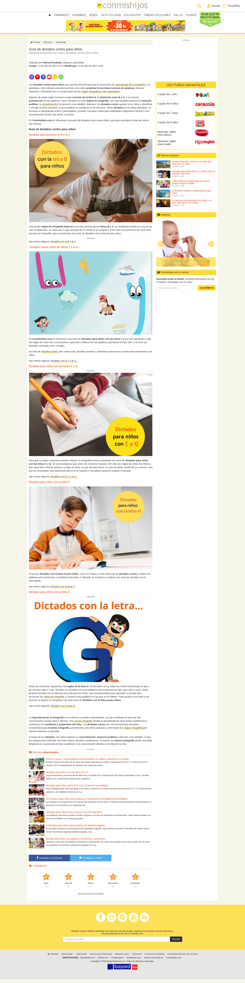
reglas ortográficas (134, 731)
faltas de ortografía (54, 700)
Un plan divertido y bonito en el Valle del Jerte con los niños (191, 166)
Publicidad (81, 958)
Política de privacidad (101, 958)
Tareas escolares (157, 15)
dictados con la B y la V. (63, 245)
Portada (35, 46)
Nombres (79, 15)
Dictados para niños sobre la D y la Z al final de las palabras (77, 789)
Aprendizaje (61, 46)
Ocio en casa (111, 15)
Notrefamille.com (87, 961)
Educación (132, 15)
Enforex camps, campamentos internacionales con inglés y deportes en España (87, 762)
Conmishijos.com (173, 961)
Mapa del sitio (122, 958)
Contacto (137, 958)
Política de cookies (154, 958)
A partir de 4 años (167, 107)
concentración (49, 107)
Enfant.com (103, 961)
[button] (161, 247)
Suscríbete (207, 291)
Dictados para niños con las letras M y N (67, 775)
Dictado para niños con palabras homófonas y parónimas (75, 842)
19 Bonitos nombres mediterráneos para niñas (191, 195)
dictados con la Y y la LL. (64, 364)
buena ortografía (83, 724)
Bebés (93, 15)
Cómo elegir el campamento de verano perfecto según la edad (191, 185)
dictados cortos (50, 355)
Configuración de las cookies (183, 958)
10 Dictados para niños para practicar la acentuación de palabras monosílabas (87, 802)
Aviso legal (67, 958)
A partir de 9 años (167, 126)
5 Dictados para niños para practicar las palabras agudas (75, 829)
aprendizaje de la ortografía (130, 88)
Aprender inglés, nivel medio (167, 146)
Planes (191, 15)
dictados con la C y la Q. (63, 480)
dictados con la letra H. (63, 590)
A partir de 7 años (167, 116)
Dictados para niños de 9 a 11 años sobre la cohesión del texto (193, 176)
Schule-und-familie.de (153, 961)
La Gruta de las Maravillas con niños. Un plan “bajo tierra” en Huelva (191, 205)
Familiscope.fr (117, 961)
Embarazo (61, 15)
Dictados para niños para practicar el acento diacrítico (74, 815)
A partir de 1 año (167, 97)
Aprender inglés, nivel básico (167, 137)
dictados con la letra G (63, 709)
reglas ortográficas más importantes (101, 95)
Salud (178, 15)
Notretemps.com (134, 961)
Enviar (176, 943)
